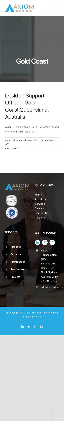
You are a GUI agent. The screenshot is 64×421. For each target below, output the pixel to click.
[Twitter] (45, 242)
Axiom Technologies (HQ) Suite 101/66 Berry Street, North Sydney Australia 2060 (49, 263)
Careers (39, 208)
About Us (40, 199)
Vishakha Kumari (17, 140)
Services (40, 203)
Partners (40, 217)
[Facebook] (52, 242)
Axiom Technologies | (46, 312)
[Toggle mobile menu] (57, 9)
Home (38, 194)
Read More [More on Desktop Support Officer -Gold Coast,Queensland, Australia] (11, 148)
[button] (17, 246)
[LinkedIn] (37, 242)
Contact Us (41, 213)
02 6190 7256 (49, 281)
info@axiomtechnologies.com (50, 287)
